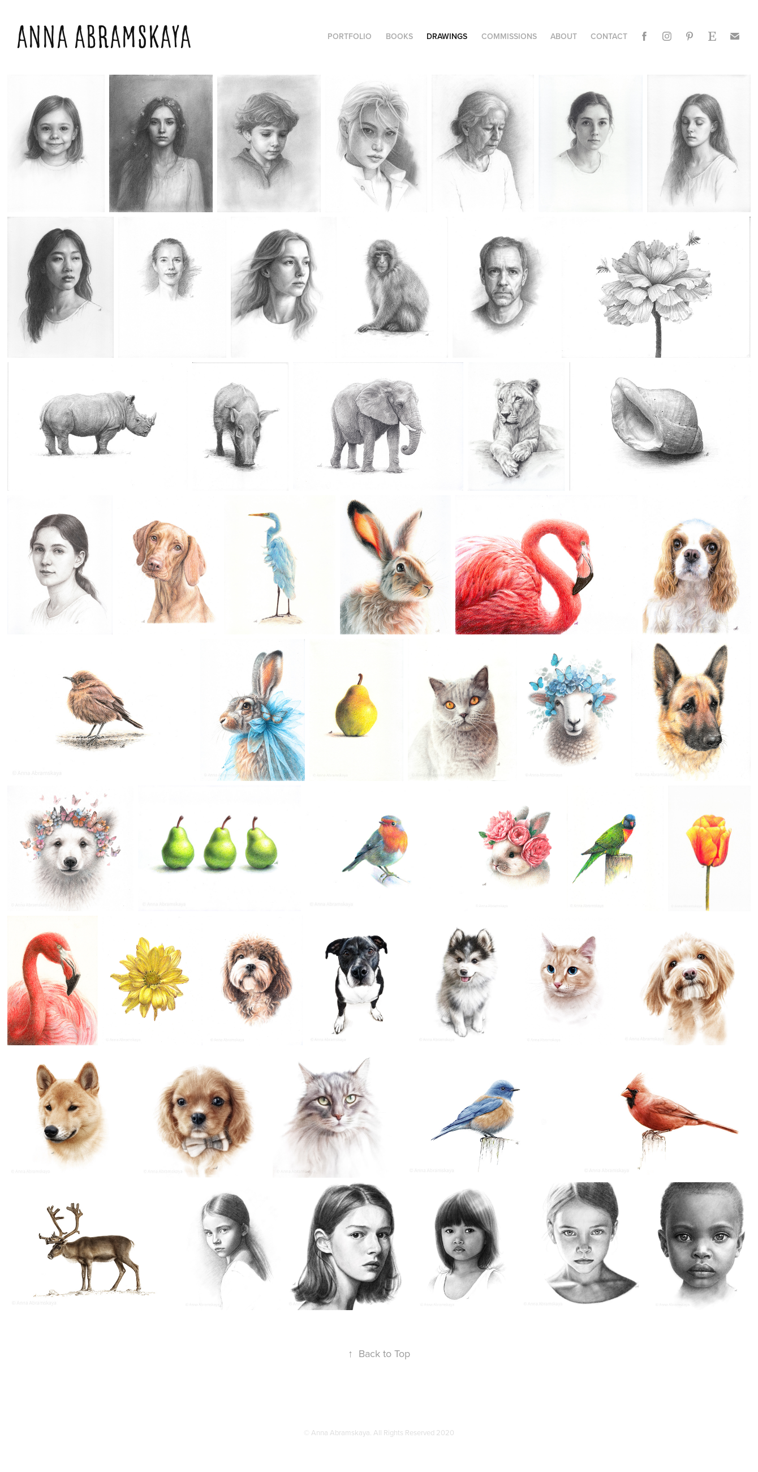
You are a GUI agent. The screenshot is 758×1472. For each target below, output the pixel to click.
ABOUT (563, 36)
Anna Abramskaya (103, 37)
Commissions (509, 36)
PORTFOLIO (350, 36)
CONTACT (609, 36)
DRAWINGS (447, 36)
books (399, 36)
